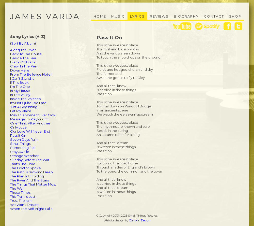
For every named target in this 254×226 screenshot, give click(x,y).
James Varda (45, 16)
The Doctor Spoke (25, 168)
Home (99, 16)
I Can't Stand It (22, 78)
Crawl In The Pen (23, 66)
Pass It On (18, 135)
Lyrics (137, 16)
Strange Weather (24, 156)
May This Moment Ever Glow (33, 115)
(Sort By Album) (23, 43)
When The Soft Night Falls (31, 209)
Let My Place (20, 111)
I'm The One (20, 86)
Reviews (159, 16)
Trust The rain (20, 201)
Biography (186, 16)
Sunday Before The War (29, 160)
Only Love (18, 127)
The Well (17, 188)
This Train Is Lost (22, 196)
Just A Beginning (23, 107)
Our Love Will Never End (30, 131)
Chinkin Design (139, 220)
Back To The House (26, 54)
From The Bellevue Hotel (30, 74)
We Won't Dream (24, 205)
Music (118, 16)
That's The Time (22, 164)
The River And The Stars (29, 180)
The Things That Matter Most (33, 184)
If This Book (19, 82)
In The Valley (20, 95)
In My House (20, 91)
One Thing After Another (30, 123)
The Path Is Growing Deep (31, 172)
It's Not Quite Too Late (28, 103)
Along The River (23, 50)
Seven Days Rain (24, 139)
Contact (214, 16)
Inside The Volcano (25, 99)
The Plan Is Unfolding (27, 176)
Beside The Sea (23, 58)
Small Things (20, 144)
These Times (20, 192)
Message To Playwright (29, 119)
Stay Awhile (19, 152)
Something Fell (22, 148)
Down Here (19, 70)
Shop (235, 16)
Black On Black (23, 62)
